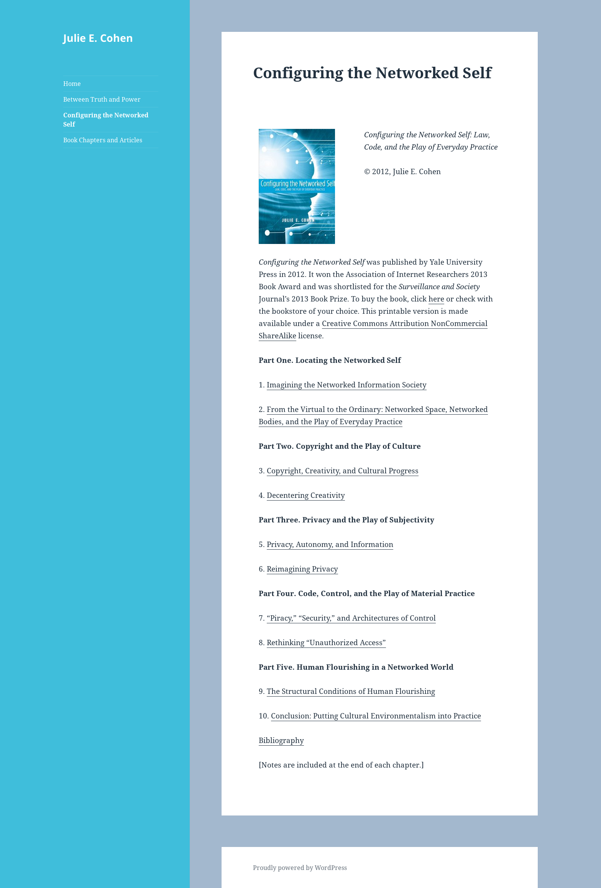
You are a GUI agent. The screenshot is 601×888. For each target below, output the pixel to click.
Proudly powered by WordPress (300, 867)
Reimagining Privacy (302, 569)
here (436, 299)
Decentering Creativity (306, 495)
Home (72, 83)
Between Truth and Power (102, 99)
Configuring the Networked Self (105, 120)
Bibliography (281, 740)
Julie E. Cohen (98, 38)
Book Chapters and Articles (102, 140)
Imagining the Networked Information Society (347, 385)
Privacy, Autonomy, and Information (330, 544)
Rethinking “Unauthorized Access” (326, 642)
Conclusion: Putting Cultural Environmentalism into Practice (376, 716)
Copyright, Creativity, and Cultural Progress (343, 471)
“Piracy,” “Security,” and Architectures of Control (351, 618)
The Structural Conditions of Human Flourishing (351, 691)
